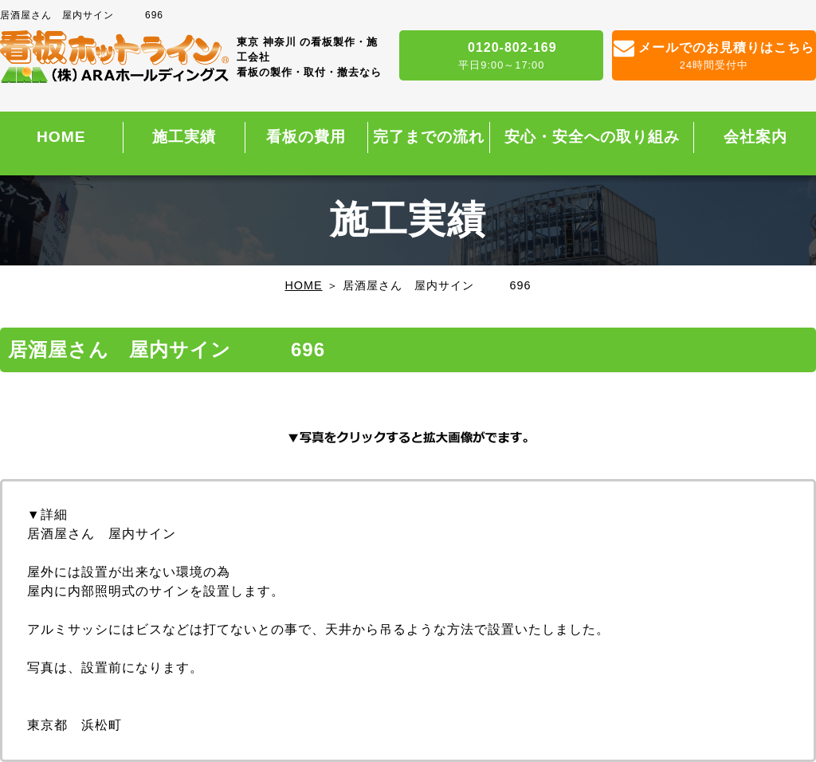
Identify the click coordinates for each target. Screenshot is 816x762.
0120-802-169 (501, 57)
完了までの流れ (428, 136)
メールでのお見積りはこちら (714, 57)
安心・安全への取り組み (592, 136)
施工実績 (184, 136)
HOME (61, 136)
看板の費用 (306, 136)
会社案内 (755, 136)
